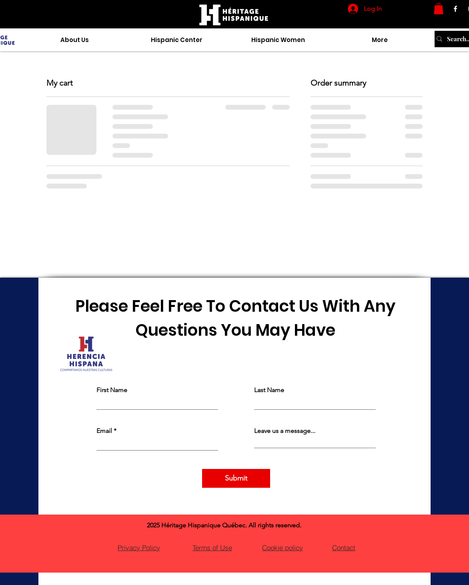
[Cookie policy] (282, 547)
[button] (438, 8)
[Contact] (343, 547)
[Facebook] (455, 9)
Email (104, 431)
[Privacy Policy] (139, 547)
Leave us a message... (284, 431)
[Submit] (236, 478)
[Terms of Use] (212, 547)
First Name (111, 390)
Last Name (269, 390)
